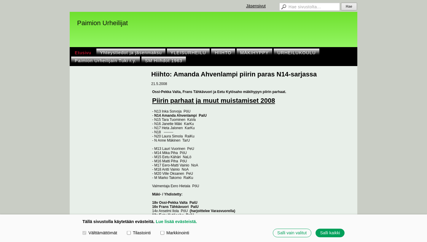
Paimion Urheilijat (102, 23)
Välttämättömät (99, 232)
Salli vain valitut (292, 232)
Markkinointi (174, 232)
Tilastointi (139, 232)
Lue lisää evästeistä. (176, 221)
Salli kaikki (330, 232)
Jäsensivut (256, 6)
